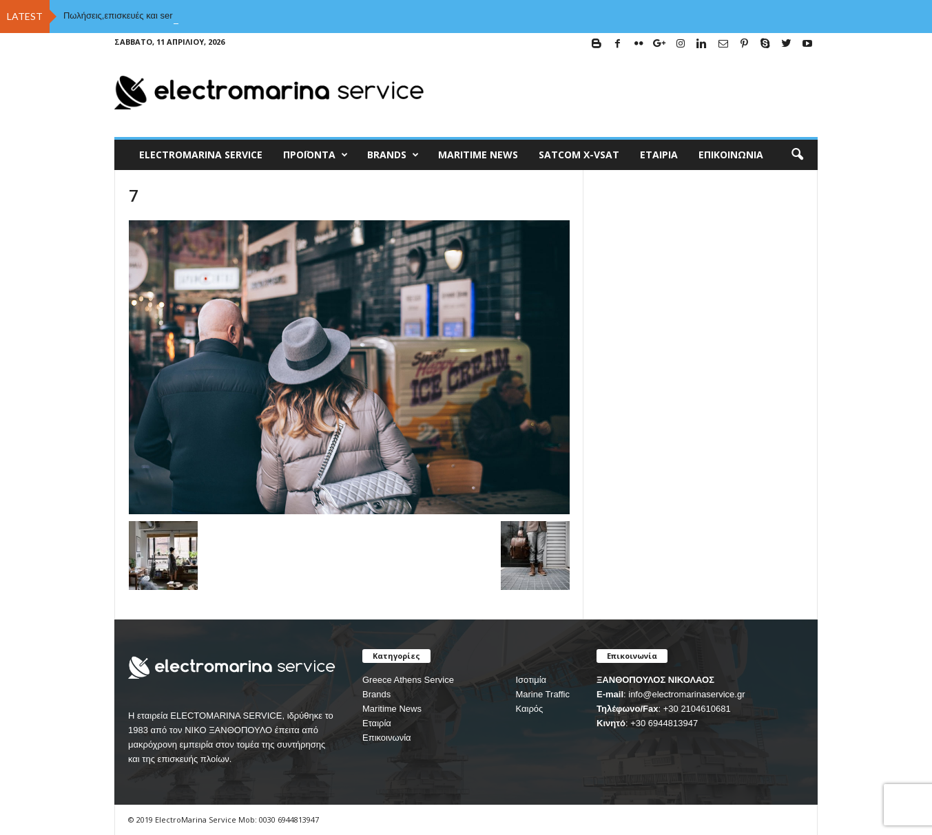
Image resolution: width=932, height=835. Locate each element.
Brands (376, 694)
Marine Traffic (542, 694)
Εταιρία (659, 154)
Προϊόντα (315, 155)
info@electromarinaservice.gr (686, 694)
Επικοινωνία (730, 154)
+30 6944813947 (664, 723)
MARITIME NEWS (478, 154)
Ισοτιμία (530, 680)
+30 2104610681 (697, 709)
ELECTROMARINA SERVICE (200, 154)
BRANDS (393, 155)
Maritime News (392, 709)
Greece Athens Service (408, 680)
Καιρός (529, 709)
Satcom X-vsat (579, 154)
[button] (797, 155)
